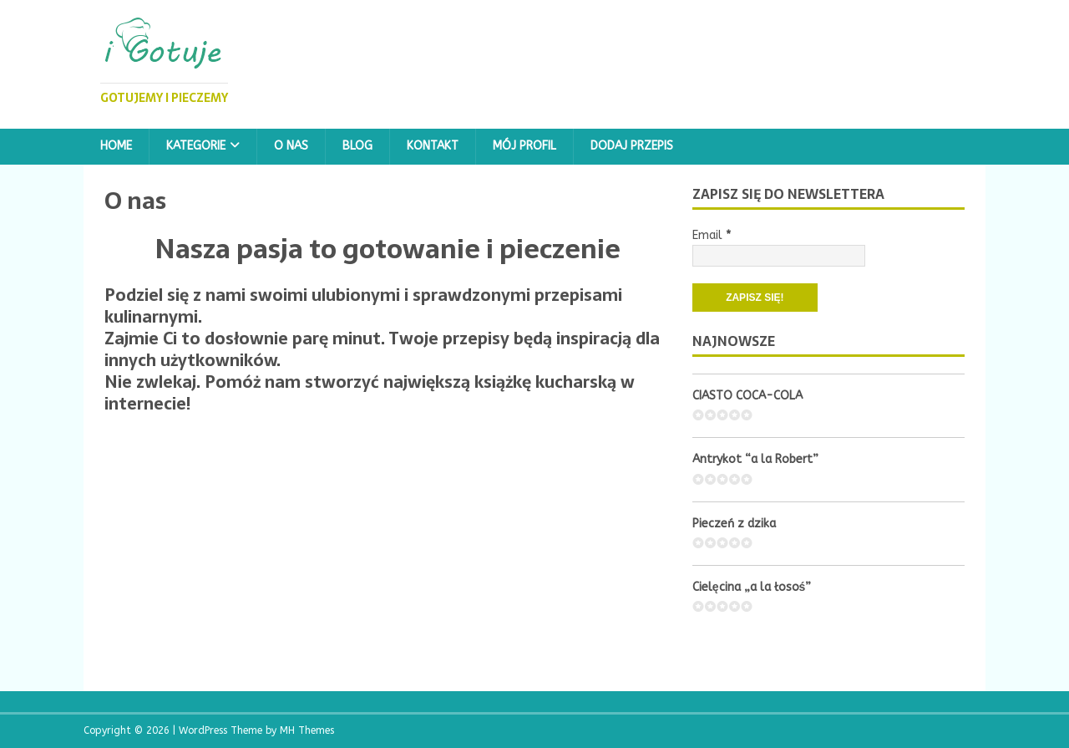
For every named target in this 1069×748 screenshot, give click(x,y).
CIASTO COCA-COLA (747, 396)
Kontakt (433, 146)
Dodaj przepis (631, 146)
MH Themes (307, 730)
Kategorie (195, 146)
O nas (291, 146)
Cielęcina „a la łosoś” (752, 587)
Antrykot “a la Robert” (755, 459)
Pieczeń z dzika (734, 523)
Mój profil (524, 146)
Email (711, 235)
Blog (357, 146)
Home (116, 146)
